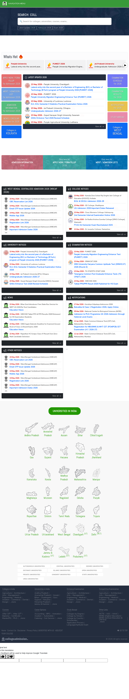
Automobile (48, 618)
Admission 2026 (44, 28)
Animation (56, 616)
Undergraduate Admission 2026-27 (53, 109)
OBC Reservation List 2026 (33, 205)
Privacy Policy (32, 633)
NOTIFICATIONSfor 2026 (117, 106)
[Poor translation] (10, 659)
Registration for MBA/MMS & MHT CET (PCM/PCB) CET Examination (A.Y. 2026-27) (97, 331)
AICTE (101, 616)
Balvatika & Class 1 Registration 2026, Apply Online (98, 311)
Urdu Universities (26, 581)
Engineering (7, 600)
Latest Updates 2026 (27, 28)
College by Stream (75, 618)
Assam (56, 598)
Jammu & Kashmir (42, 607)
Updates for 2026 (11, 120)
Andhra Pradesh (41, 595)
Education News (34, 313)
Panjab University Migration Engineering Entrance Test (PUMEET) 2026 (61, 95)
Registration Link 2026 (33, 226)
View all (99, 126)
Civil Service (49, 621)
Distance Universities (91, 572)
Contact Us (11, 633)
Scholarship (72, 623)
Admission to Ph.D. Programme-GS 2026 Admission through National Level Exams (99, 320)
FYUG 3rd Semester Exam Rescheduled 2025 (99, 228)
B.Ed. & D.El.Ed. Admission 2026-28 (97, 204)
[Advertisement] (64, 43)
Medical (18, 600)
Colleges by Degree (75, 616)
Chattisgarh (46, 600)
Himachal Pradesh (42, 604)
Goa (55, 600)
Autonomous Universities (29, 572)
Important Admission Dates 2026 (33, 233)
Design (5, 604)
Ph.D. (15, 621)
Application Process (75, 625)
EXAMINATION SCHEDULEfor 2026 (117, 80)
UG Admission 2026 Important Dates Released (96, 212)
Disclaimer (21, 633)
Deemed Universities (71, 572)
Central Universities (51, 572)
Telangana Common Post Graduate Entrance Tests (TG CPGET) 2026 (97, 280)
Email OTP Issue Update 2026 (33, 212)
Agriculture (7, 595)
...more (13, 604)
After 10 (6, 616)
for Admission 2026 (11, 80)
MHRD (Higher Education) (110, 618)
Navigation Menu (14, 3)
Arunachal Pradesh (43, 598)
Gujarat (38, 602)
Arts (4, 598)
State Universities (102, 576)
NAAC (115, 616)
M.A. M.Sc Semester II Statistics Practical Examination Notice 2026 (59, 102)
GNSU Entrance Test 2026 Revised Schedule (57, 116)
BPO (48, 616)
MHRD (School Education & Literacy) (110, 621)
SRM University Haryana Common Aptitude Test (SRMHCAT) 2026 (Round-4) (100, 270)
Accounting (39, 616)
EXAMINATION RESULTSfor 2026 (117, 94)
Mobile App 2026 (33, 219)
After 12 (17, 616)
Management (13, 598)
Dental (25, 602)
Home (3, 633)
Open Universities (45, 576)
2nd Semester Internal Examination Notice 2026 (97, 219)
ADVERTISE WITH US (46, 633)
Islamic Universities (27, 576)
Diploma (5, 618)
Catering (38, 621)
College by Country (75, 621)
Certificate (15, 618)
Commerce (15, 602)
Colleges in (11, 132)
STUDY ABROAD (117, 117)
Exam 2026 (58, 28)
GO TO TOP (122, 633)
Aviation (5, 602)
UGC (108, 616)
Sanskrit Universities (83, 576)
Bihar (37, 600)
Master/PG (6, 621)
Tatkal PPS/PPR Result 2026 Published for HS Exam (98, 288)
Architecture (19, 595)
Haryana (46, 602)
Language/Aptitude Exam (77, 627)
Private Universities (63, 576)
